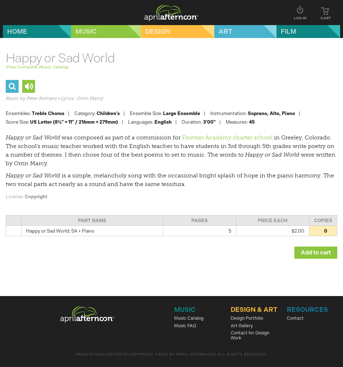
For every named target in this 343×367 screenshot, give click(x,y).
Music (86, 31)
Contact (295, 318)
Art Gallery (242, 325)
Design (157, 31)
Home (17, 31)
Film (288, 31)
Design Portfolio (247, 318)
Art (225, 31)
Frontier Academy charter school (227, 137)
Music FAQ (185, 325)
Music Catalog (189, 318)
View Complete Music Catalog (37, 67)
